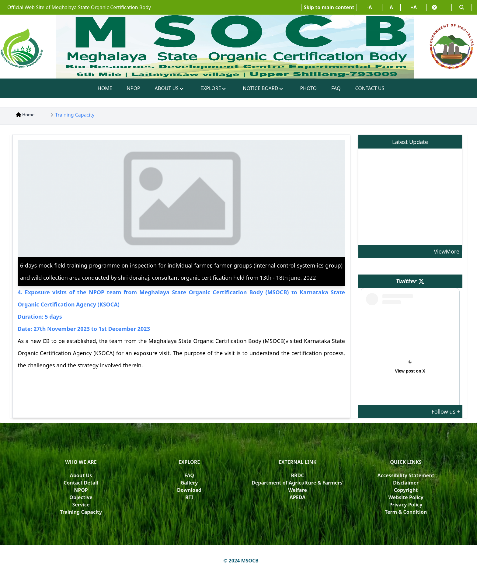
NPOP (133, 88)
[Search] (461, 7)
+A (414, 7)
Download (189, 490)
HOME (105, 88)
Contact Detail (81, 482)
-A (369, 7)
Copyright (406, 490)
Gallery (189, 482)
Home (25, 114)
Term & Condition (406, 512)
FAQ (335, 88)
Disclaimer (406, 482)
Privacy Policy (405, 504)
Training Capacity (74, 114)
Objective (80, 497)
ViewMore (446, 251)
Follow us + (445, 411)
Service (80, 504)
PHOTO (308, 88)
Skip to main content (329, 7)
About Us (81, 475)
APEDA (297, 497)
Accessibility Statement (405, 475)
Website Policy (405, 497)
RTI (189, 497)
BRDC (297, 475)
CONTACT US (369, 88)
